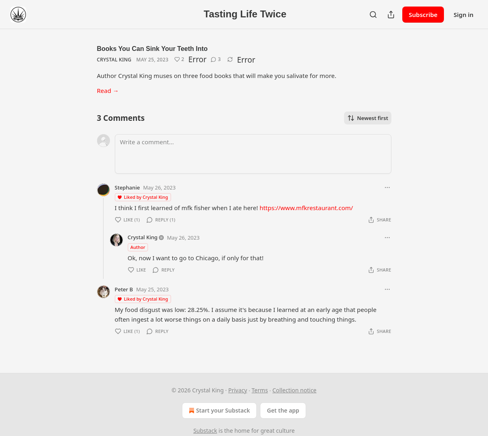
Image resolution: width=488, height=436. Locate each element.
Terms (259, 390)
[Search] (373, 14)
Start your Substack (218, 410)
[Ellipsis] (387, 187)
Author (138, 247)
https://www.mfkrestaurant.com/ (306, 208)
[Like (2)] (179, 59)
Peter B (124, 289)
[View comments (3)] (215, 59)
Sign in (463, 15)
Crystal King (114, 59)
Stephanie (127, 187)
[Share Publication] (391, 14)
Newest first (367, 118)
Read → (108, 90)
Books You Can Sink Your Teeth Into (152, 48)
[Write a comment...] (253, 154)
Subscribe (423, 15)
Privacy (237, 390)
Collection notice (295, 390)
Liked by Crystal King (142, 197)
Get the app (283, 410)
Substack (205, 430)
